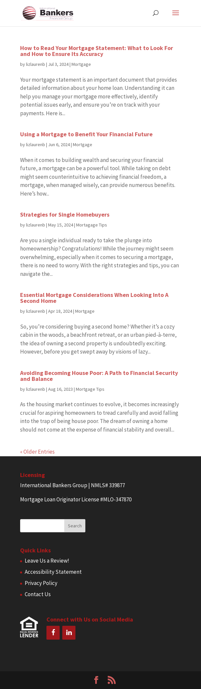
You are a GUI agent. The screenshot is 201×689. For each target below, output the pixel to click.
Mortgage (81, 64)
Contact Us (38, 594)
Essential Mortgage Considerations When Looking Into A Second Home (94, 298)
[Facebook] (53, 633)
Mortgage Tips (90, 389)
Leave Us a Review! (47, 560)
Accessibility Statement (53, 571)
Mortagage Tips (91, 225)
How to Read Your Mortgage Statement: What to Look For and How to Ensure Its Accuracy (96, 51)
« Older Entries (37, 451)
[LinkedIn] (68, 633)
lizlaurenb (35, 64)
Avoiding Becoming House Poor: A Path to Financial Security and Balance (99, 376)
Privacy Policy (41, 583)
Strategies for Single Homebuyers (64, 214)
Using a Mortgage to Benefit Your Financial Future (86, 134)
